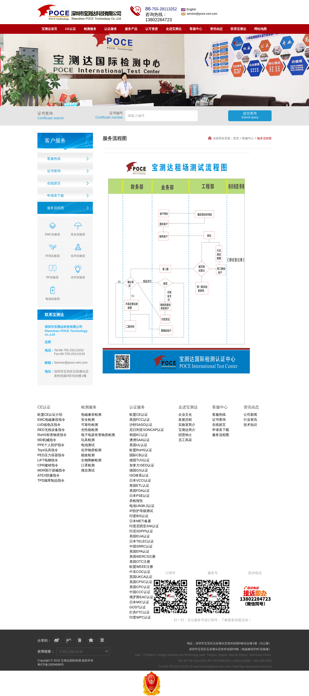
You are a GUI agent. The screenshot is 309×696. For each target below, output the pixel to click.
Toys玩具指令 (47, 450)
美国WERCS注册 (142, 556)
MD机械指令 (46, 440)
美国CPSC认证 (140, 582)
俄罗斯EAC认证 (141, 597)
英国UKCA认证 (140, 577)
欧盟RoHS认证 (140, 450)
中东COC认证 (139, 572)
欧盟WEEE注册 (141, 567)
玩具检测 (88, 440)
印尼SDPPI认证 (141, 531)
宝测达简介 (186, 430)
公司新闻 (250, 414)
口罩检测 (88, 465)
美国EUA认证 (139, 536)
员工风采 (185, 440)
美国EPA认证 (139, 551)
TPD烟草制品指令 (50, 480)
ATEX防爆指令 (48, 475)
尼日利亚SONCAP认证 (146, 430)
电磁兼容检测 (91, 414)
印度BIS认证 (138, 516)
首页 (236, 138)
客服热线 (54, 159)
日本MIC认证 (139, 602)
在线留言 (54, 183)
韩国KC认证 (138, 435)
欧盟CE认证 (138, 414)
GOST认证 (137, 607)
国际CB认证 (138, 455)
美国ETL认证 (139, 485)
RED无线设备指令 (51, 430)
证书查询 (54, 171)
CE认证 (70, 29)
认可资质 (151, 29)
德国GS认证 (138, 470)
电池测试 (88, 445)
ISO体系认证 (139, 475)
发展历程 (185, 420)
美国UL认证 (138, 445)
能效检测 (88, 455)
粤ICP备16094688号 (50, 664)
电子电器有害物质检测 (98, 435)
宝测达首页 (49, 29)
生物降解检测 (91, 460)
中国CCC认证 (139, 592)
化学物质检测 (91, 450)
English (188, 9)
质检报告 (136, 501)
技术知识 (250, 425)
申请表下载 (55, 195)
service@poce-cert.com (199, 13)
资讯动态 (216, 29)
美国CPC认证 (139, 587)
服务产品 (131, 29)
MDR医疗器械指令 (51, 470)
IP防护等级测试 (141, 511)
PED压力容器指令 (51, 455)
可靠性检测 (89, 425)
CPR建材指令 (47, 465)
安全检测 (88, 420)
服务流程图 (55, 208)
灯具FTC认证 (139, 612)
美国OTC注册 (139, 561)
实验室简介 (186, 425)
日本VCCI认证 (140, 480)
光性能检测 (89, 430)
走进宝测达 (174, 29)
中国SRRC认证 (141, 546)
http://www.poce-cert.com (255, 666)
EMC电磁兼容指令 (51, 420)
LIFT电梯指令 (47, 460)
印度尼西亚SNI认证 (144, 526)
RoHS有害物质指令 (52, 435)
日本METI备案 (140, 521)
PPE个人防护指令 (50, 445)
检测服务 (90, 29)
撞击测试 (88, 470)
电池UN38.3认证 (141, 506)
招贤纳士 (185, 435)
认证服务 (110, 29)
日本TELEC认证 (141, 541)
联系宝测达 (238, 29)
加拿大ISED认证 (141, 465)
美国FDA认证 (139, 490)
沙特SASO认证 (140, 425)
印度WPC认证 (140, 617)
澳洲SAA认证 (139, 440)
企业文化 (185, 414)
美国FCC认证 (139, 420)
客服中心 (196, 29)
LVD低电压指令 (49, 425)
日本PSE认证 (139, 496)
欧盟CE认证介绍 (49, 414)
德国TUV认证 (139, 460)
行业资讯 (250, 420)
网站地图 (260, 29)
